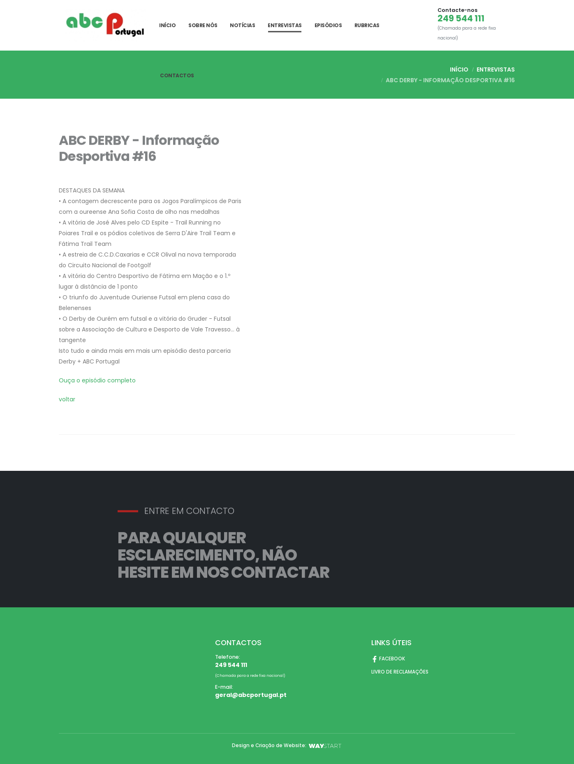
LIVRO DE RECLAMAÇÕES (401, 671)
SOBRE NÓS (203, 25)
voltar (67, 399)
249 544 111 (460, 18)
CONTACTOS (177, 75)
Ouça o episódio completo (97, 380)
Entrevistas (285, 25)
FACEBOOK (389, 658)
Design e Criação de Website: (287, 745)
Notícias (242, 25)
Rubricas (367, 25)
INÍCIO (167, 25)
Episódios (328, 25)
